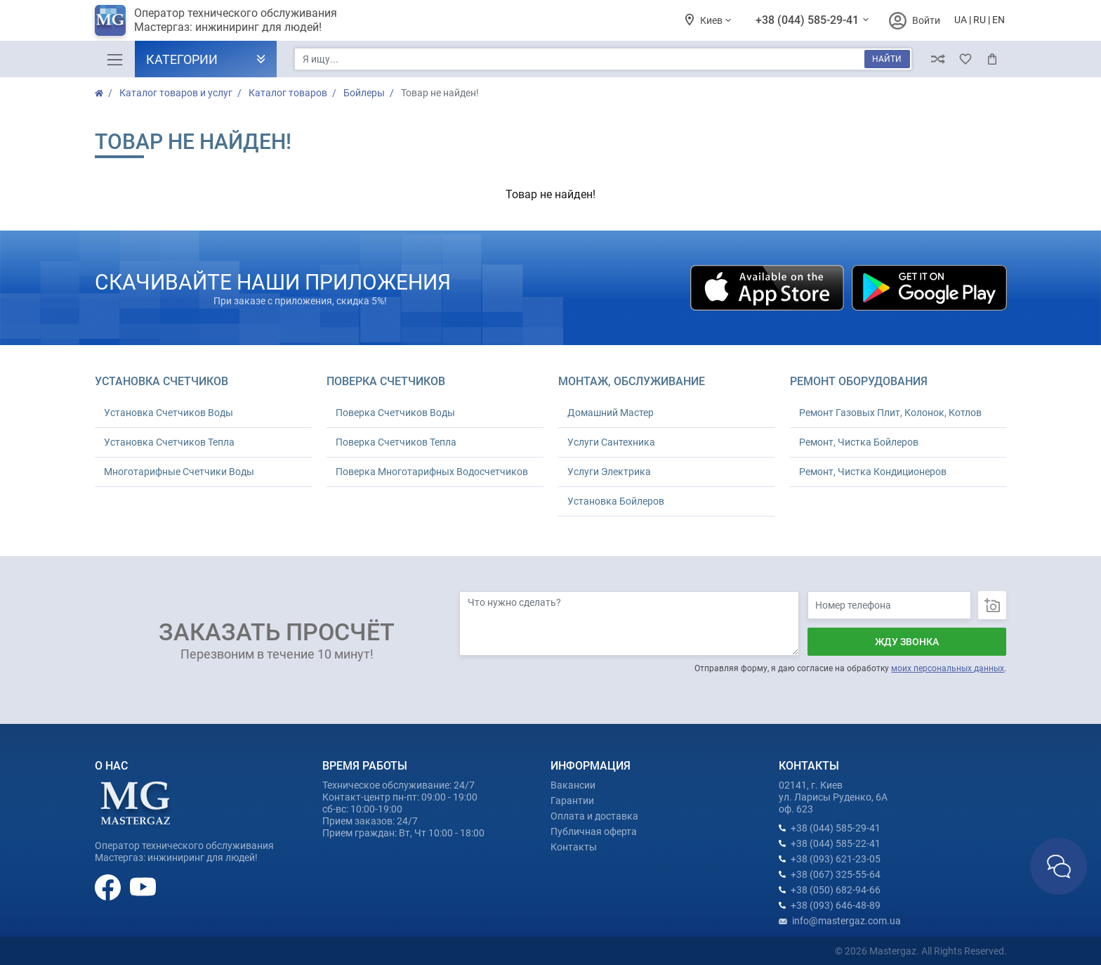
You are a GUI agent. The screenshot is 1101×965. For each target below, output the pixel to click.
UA (960, 19)
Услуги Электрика (609, 471)
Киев (712, 20)
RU (979, 19)
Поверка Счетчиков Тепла (396, 442)
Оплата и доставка (594, 816)
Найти (887, 59)
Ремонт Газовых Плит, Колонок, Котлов (890, 412)
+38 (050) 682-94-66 (836, 889)
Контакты (573, 847)
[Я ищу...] (602, 59)
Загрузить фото (992, 605)
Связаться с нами (1058, 866)
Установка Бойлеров (615, 501)
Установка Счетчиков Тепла (169, 442)
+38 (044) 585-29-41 (809, 20)
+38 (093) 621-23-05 (836, 858)
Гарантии (572, 800)
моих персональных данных (947, 668)
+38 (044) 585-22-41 (836, 843)
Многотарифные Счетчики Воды (179, 471)
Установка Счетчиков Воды (168, 412)
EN (998, 19)
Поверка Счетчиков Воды (395, 412)
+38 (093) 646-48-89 (836, 905)
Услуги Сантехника (611, 442)
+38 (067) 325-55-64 (836, 874)
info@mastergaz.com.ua (846, 920)
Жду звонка (907, 641)
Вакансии (572, 785)
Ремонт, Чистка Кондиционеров (873, 471)
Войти (926, 20)
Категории (182, 59)
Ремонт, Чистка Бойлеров (858, 442)
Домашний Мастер (610, 412)
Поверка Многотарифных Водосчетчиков (432, 471)
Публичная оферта (593, 831)
